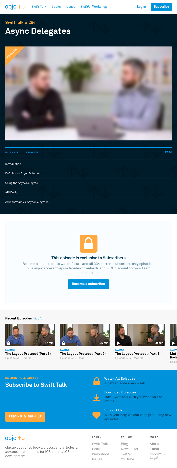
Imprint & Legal (157, 456)
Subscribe (161, 6)
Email (154, 449)
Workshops (101, 454)
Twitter (126, 454)
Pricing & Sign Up (25, 416)
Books (97, 449)
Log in (141, 6)
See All (38, 318)
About (154, 444)
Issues (97, 459)
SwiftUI (10, 350)
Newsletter (129, 449)
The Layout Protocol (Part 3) (28, 354)
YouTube (127, 459)
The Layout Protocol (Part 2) (83, 354)
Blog (124, 444)
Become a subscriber (88, 284)
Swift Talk (14, 23)
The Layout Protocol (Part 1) (138, 354)
